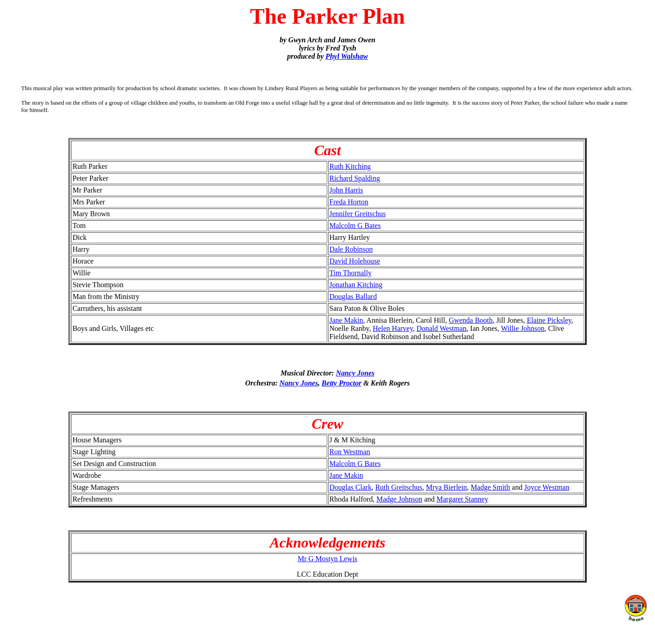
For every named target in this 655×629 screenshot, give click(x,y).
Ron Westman (349, 452)
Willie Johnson (522, 328)
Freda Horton (348, 202)
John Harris (346, 190)
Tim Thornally (350, 273)
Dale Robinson (351, 249)
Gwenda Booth (471, 320)
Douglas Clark (350, 487)
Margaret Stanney (463, 499)
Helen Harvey (393, 328)
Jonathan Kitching (356, 285)
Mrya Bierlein (446, 487)
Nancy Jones (355, 373)
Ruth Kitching (350, 166)
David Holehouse (354, 261)
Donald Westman (442, 328)
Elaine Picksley (549, 320)
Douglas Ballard (353, 296)
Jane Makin (346, 320)
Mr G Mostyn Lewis (327, 559)
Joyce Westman (546, 487)
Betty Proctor (342, 383)
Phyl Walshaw (347, 56)
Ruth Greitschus (399, 487)
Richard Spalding (354, 178)
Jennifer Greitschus (357, 214)
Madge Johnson (400, 499)
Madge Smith (490, 487)
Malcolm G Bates (355, 225)
